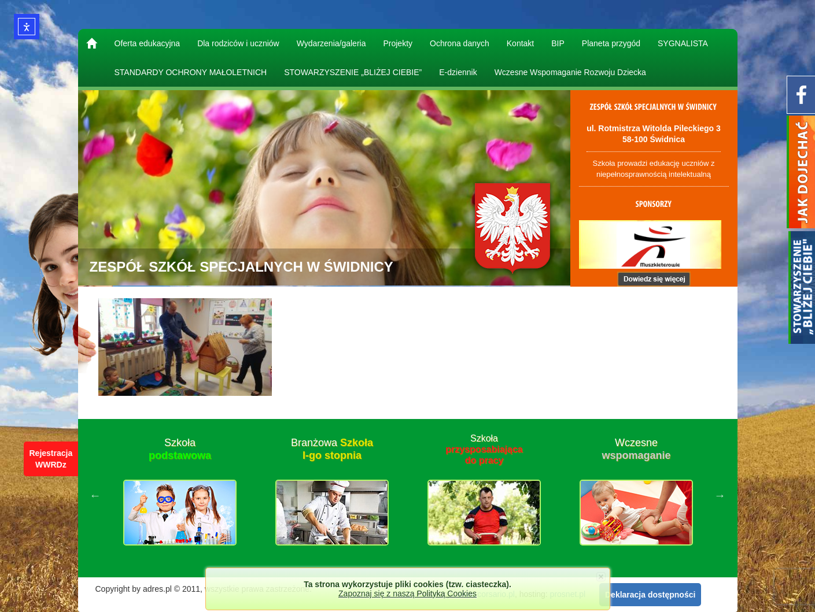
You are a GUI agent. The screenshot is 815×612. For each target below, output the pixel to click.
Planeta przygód (611, 43)
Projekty (397, 43)
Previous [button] (95, 495)
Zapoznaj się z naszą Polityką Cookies (407, 593)
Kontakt (520, 43)
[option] (180, 495)
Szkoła (180, 449)
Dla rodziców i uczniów (238, 43)
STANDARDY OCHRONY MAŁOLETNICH (191, 72)
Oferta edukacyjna (147, 43)
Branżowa (332, 449)
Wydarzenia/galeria (331, 43)
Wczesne (636, 449)
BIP (558, 43)
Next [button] (720, 495)
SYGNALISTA (683, 43)
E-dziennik (458, 72)
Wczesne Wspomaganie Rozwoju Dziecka (570, 72)
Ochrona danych (459, 43)
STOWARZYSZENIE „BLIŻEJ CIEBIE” (353, 72)
